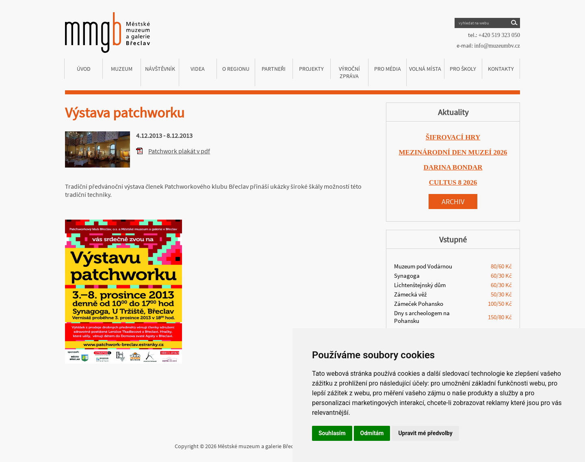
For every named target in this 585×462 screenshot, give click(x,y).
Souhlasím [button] (332, 433)
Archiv (453, 201)
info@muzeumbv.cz (497, 46)
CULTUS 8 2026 (453, 182)
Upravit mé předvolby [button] (425, 433)
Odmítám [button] (372, 433)
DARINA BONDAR (453, 167)
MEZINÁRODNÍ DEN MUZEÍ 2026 (453, 152)
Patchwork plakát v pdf (179, 151)
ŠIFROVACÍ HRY (453, 137)
